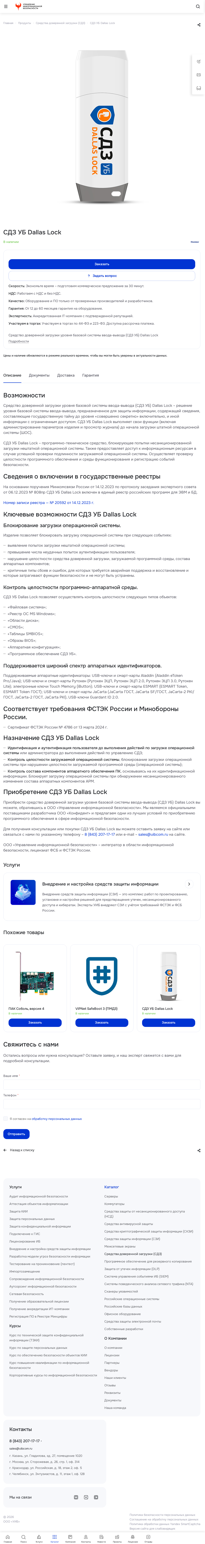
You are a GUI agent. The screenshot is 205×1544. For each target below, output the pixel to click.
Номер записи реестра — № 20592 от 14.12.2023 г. (48, 502)
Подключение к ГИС (24, 1234)
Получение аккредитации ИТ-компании (39, 1309)
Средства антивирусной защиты (128, 1224)
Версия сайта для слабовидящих (152, 1528)
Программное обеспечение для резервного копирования (148, 1261)
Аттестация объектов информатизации (38, 1204)
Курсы (15, 1326)
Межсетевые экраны (119, 1246)
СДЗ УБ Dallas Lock (102, 23)
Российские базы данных (123, 1306)
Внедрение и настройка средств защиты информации (50, 1249)
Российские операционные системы (131, 1299)
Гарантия (90, 375)
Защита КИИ (18, 1211)
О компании (113, 1348)
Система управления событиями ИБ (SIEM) (136, 1276)
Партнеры (111, 1363)
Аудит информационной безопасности (38, 1196)
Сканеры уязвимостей (121, 1291)
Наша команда (115, 1408)
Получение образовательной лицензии (39, 1301)
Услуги (15, 1187)
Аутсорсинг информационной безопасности (42, 1286)
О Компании (115, 1338)
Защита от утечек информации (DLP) (132, 1269)
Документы (39, 375)
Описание (12, 375)
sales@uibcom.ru (153, 834)
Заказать (102, 264)
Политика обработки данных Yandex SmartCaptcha (165, 1524)
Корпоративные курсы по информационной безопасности (53, 1375)
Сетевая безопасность (26, 1294)
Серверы (111, 1196)
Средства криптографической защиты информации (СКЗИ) (148, 1231)
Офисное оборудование (122, 1314)
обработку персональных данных (57, 1119)
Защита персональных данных (32, 1219)
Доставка (66, 375)
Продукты (24, 23)
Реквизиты (112, 1393)
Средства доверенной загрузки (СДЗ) (60, 23)
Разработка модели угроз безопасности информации (49, 1256)
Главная (8, 23)
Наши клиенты (115, 1378)
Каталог (111, 1187)
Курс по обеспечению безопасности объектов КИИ (48, 1355)
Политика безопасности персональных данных (162, 1515)
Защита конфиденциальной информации (40, 1226)
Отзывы (110, 1385)
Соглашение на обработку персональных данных (164, 1519)
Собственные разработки (123, 1329)
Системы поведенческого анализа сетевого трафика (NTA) (148, 1284)
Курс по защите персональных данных (38, 1348)
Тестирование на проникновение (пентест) (42, 1264)
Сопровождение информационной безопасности (46, 1279)
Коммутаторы (114, 1204)
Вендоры (111, 1370)
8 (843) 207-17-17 (100, 834)
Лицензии (111, 1355)
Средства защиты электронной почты (132, 1321)
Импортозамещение (24, 1271)
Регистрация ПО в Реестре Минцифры (38, 1316)
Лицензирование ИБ (24, 1241)
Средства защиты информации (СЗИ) (132, 1239)
